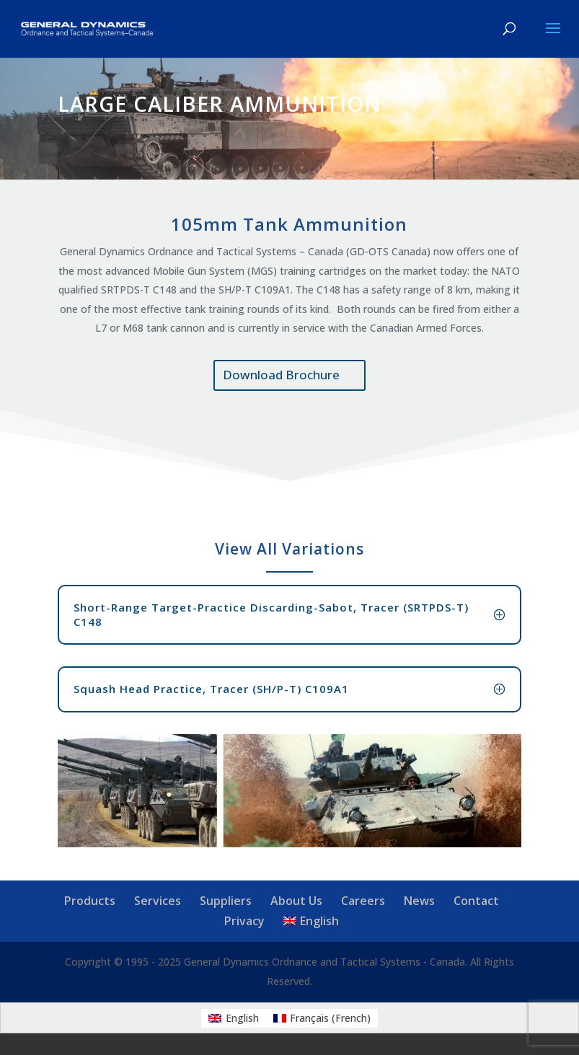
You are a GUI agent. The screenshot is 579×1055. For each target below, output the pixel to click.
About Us (296, 901)
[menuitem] (311, 921)
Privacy (244, 921)
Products (89, 901)
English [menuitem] (242, 1018)
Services (157, 901)
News (419, 901)
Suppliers (226, 901)
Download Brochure (281, 374)
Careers (363, 901)
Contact (476, 901)
